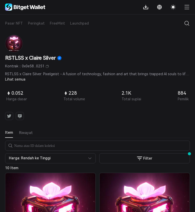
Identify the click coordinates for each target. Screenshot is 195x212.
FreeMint (57, 23)
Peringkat (36, 23)
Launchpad (79, 23)
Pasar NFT (14, 23)
